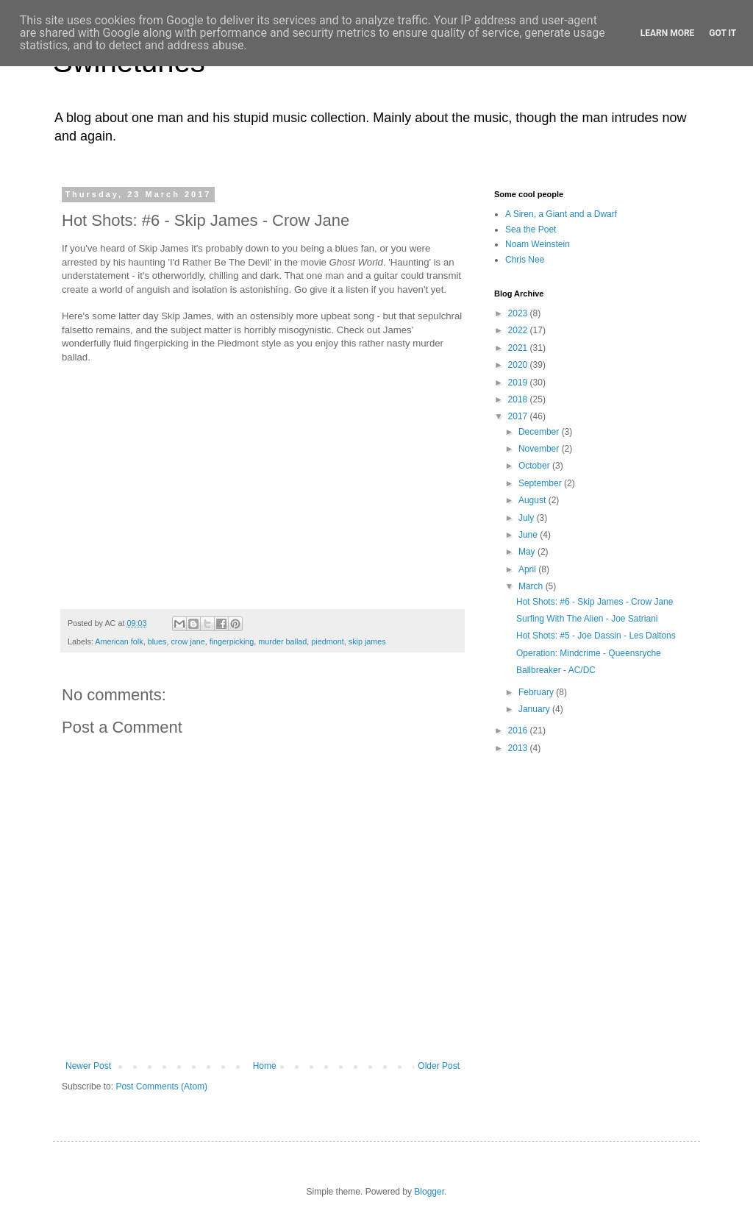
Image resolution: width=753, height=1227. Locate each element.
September (541, 483)
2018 (519, 399)
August (533, 500)
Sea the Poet (530, 229)
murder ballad (282, 641)
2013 (519, 748)
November (540, 449)
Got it (722, 33)
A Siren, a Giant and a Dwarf (561, 214)
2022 (519, 330)
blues (157, 641)
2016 (519, 730)
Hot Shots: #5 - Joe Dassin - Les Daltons (596, 635)
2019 (519, 382)
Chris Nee (524, 260)
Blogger (429, 1192)
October (535, 465)
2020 (519, 365)
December (540, 432)
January (535, 709)
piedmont (327, 641)
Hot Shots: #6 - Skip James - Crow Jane (594, 602)
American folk (119, 641)
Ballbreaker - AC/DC (556, 670)
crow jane (187, 641)
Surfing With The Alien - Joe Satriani (587, 619)
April (528, 569)
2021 (519, 348)
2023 (519, 313)
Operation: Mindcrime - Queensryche (588, 653)
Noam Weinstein (537, 244)
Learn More (667, 33)
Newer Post (88, 1066)
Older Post (439, 1066)
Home (264, 1066)
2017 (519, 416)
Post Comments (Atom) (161, 1086)
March (532, 586)
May (528, 552)
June (529, 535)
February (537, 692)
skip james (367, 641)
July (527, 518)
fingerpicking (232, 641)
